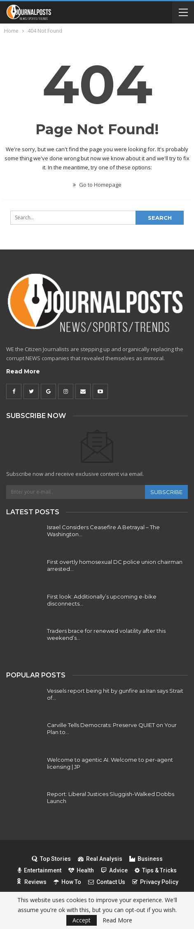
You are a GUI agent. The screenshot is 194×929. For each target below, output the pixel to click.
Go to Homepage (97, 184)
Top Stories (51, 858)
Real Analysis (100, 858)
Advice (114, 870)
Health (81, 870)
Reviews (31, 882)
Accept (81, 920)
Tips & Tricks (156, 870)
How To (67, 882)
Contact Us (106, 882)
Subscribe (166, 492)
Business (146, 858)
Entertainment (39, 870)
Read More (23, 371)
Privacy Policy (155, 882)
